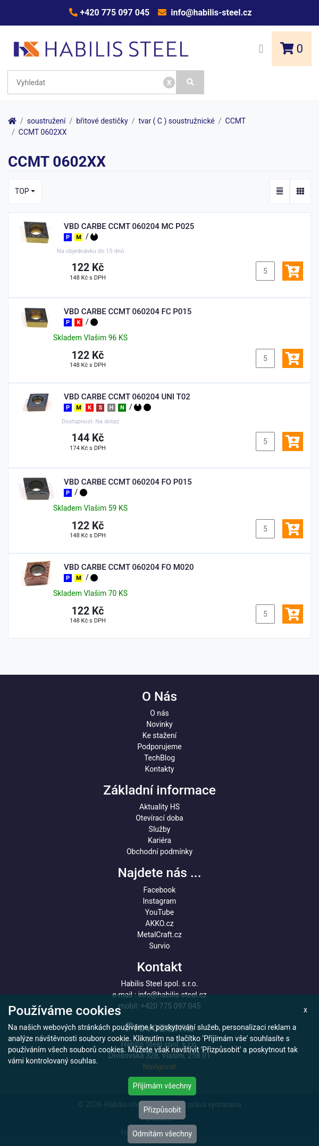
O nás (159, 713)
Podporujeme (159, 746)
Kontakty (159, 769)
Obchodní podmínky (159, 851)
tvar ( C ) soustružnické (177, 121)
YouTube (159, 912)
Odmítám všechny (162, 1133)
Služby (160, 829)
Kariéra (159, 840)
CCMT (235, 121)
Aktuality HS (159, 807)
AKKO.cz (159, 923)
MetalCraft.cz (159, 934)
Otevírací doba (159, 818)
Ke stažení (159, 735)
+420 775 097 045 (113, 12)
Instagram (159, 901)
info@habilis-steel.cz (210, 12)
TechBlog (159, 758)
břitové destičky (102, 121)
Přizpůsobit (162, 1110)
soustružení (46, 121)
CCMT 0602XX (43, 132)
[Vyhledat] (190, 82)
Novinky (159, 724)
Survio (159, 946)
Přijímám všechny (162, 1086)
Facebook (160, 890)
